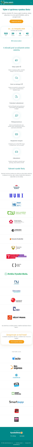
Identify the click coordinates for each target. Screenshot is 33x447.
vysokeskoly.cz (16, 444)
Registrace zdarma (16, 21)
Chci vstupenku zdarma (16, 341)
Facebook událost (16, 41)
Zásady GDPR (28, 443)
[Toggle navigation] (31, 2)
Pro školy (13, 436)
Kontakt (22, 436)
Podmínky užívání (19, 443)
